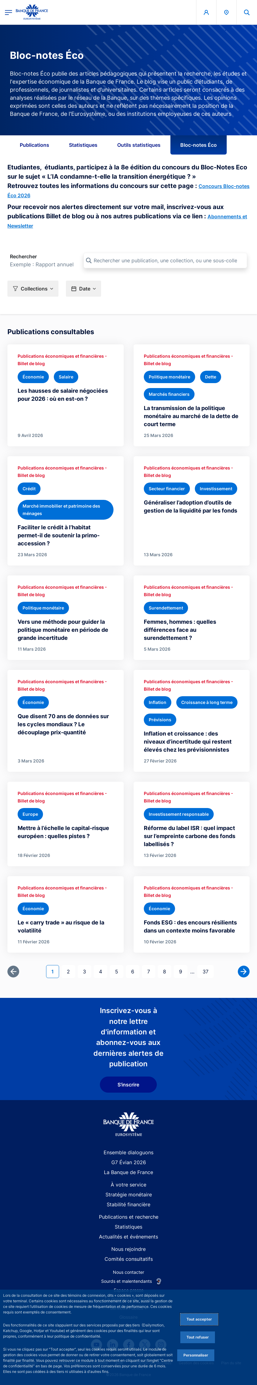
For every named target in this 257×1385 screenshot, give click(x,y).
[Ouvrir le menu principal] (8, 12)
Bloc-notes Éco (198, 145)
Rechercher (23, 256)
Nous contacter (128, 1272)
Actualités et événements (128, 1237)
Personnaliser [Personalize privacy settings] (195, 1355)
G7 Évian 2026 (128, 1162)
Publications (34, 145)
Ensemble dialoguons (128, 1152)
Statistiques (83, 145)
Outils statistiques (139, 145)
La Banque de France (128, 1172)
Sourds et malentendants (126, 1281)
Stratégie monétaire (128, 1194)
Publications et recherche (128, 1217)
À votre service (128, 1185)
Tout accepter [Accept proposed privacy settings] (199, 1319)
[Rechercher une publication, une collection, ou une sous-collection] (165, 260)
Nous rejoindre (128, 1249)
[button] (32, 289)
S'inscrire (128, 1084)
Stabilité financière (128, 1204)
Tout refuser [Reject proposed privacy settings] (197, 1337)
